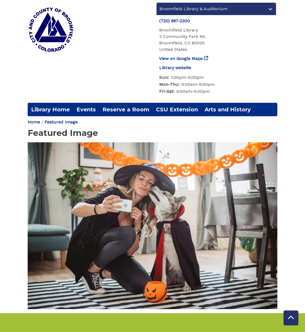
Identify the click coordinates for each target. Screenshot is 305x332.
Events (86, 109)
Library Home (50, 109)
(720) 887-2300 (174, 20)
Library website (175, 67)
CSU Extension (177, 109)
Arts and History (228, 109)
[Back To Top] (291, 317)
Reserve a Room (126, 109)
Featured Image (61, 122)
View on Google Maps (181, 58)
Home (34, 122)
